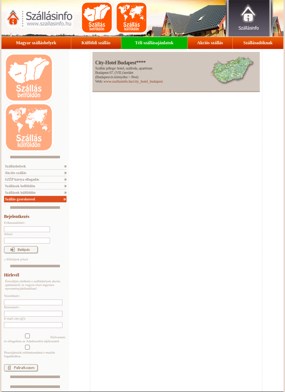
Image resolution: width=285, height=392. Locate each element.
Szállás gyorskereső (19, 199)
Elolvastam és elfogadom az (34, 338)
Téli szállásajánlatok (154, 42)
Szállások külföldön (19, 193)
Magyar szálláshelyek (36, 42)
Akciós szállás (210, 42)
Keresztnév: (12, 307)
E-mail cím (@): (15, 318)
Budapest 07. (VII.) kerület (114, 72)
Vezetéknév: (12, 296)
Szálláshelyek (15, 166)
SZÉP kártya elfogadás (21, 179)
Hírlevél (11, 275)
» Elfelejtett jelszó (16, 259)
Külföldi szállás (95, 42)
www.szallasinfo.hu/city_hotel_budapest (133, 81)
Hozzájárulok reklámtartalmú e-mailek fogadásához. (29, 351)
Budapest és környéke (112, 77)
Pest (134, 77)
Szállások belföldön (19, 186)
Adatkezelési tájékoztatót (42, 341)
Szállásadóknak (258, 42)
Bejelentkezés (16, 216)
